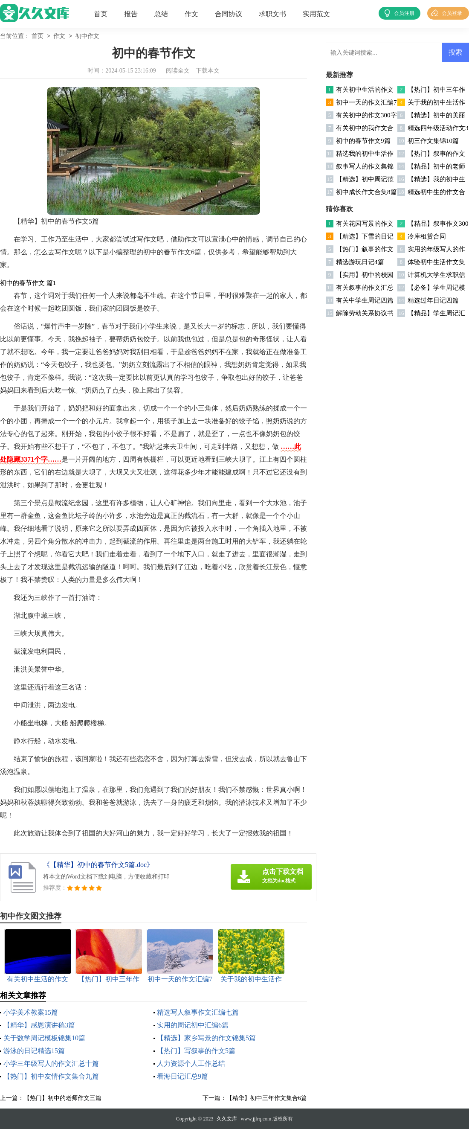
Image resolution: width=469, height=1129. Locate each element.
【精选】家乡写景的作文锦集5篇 (206, 1038)
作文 (191, 13)
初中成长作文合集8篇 (366, 192)
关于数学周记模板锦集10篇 (44, 1038)
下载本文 (208, 70)
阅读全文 (178, 70)
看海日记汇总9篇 (182, 1076)
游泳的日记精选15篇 (34, 1050)
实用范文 (316, 13)
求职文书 (272, 13)
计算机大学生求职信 (436, 274)
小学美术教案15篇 (30, 1012)
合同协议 (228, 13)
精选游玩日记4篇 (360, 262)
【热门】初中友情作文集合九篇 (51, 1076)
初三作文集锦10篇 (433, 140)
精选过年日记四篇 (433, 300)
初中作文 (87, 36)
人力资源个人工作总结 (191, 1063)
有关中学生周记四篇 (365, 300)
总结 (161, 13)
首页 (100, 13)
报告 (131, 13)
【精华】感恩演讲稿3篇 (39, 1025)
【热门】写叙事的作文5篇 (196, 1050)
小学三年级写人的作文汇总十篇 (51, 1063)
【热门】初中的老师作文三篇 (62, 1098)
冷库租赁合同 (427, 236)
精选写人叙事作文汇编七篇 (198, 1012)
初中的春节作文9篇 (363, 140)
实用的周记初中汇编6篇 (193, 1025)
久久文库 (227, 1119)
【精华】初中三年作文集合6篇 (266, 1098)
